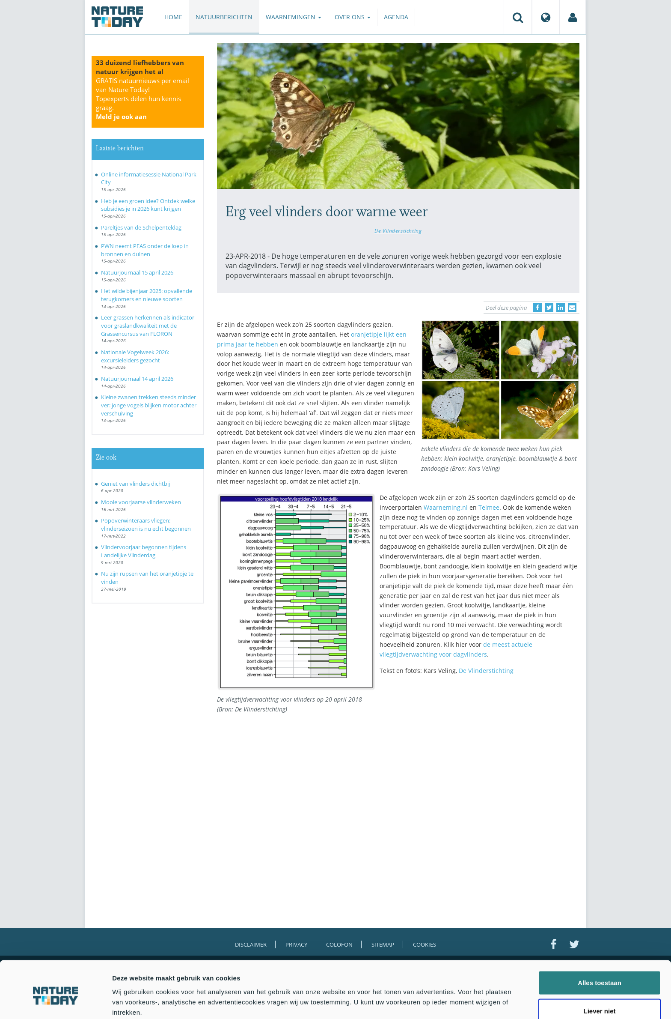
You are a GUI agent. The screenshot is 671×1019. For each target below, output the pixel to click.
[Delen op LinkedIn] (560, 307)
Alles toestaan (599, 945)
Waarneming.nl (446, 507)
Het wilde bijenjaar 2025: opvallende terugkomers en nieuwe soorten (146, 295)
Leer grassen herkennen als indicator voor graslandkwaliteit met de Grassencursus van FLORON (147, 325)
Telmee (488, 507)
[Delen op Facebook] (537, 307)
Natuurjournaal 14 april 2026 (137, 378)
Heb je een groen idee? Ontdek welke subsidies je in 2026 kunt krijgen (148, 205)
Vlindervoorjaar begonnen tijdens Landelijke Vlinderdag (143, 551)
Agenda (396, 17)
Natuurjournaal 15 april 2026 (137, 272)
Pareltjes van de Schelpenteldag (141, 227)
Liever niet (599, 973)
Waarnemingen (293, 17)
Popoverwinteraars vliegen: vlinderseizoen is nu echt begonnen (146, 524)
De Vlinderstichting (398, 230)
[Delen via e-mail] (572, 307)
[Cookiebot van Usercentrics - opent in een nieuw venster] (55, 1002)
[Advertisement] (480, 756)
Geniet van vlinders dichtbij (135, 483)
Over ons (353, 17)
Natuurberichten (224, 17)
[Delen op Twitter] (549, 307)
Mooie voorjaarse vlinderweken (141, 502)
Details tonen (462, 1002)
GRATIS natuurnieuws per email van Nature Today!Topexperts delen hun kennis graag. (142, 98)
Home (173, 17)
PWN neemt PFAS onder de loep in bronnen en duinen (145, 250)
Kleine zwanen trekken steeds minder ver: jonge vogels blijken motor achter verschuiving (148, 405)
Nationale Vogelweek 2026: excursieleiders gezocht (135, 356)
